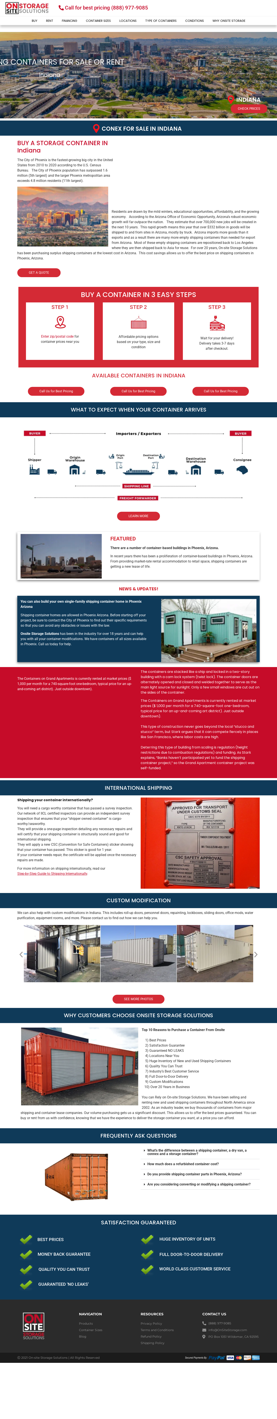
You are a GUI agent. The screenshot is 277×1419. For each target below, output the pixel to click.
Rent (49, 21)
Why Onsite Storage (229, 21)
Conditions (194, 21)
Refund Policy (151, 1336)
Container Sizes (98, 21)
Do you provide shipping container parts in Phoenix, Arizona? (194, 1174)
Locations (128, 21)
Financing (69, 21)
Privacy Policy (151, 1323)
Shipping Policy (152, 1343)
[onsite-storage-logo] (27, 8)
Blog (82, 1336)
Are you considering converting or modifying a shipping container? (199, 1184)
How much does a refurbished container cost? (183, 1164)
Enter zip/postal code (57, 336)
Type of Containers (161, 21)
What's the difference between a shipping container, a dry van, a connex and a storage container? (197, 1152)
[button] (21, 954)
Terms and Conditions (157, 1330)
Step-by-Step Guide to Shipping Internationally (52, 874)
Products (86, 1323)
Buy (34, 21)
